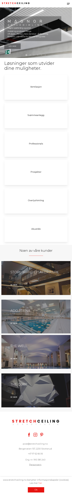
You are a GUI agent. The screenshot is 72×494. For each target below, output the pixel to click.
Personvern (35, 464)
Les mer (12, 46)
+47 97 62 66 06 (35, 454)
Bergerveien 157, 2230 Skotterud (35, 449)
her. (40, 483)
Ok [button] (36, 490)
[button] (68, 4)
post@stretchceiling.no (35, 444)
